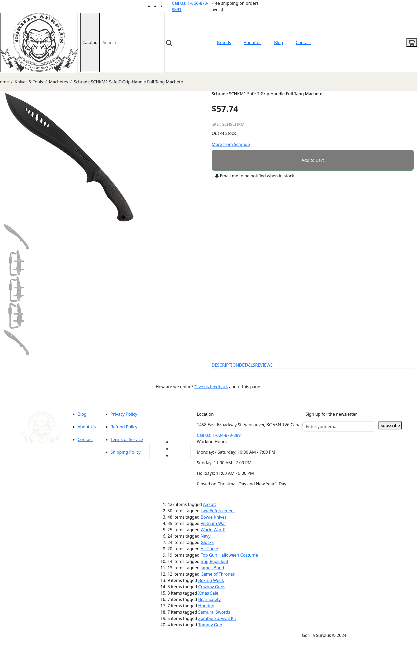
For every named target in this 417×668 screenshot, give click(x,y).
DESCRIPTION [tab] (225, 365)
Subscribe (390, 425)
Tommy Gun (210, 625)
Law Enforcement (218, 511)
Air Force (209, 549)
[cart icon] (411, 42)
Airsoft (209, 504)
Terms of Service (127, 439)
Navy (205, 536)
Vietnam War (213, 523)
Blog (278, 42)
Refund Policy (124, 427)
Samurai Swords (214, 612)
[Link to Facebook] (174, 449)
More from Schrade (231, 144)
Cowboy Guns (211, 587)
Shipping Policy (126, 452)
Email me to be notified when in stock (254, 176)
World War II (213, 530)
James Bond (212, 568)
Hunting (206, 606)
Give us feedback (211, 387)
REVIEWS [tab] (264, 365)
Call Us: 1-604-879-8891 (220, 435)
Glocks (207, 542)
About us (252, 42)
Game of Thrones (218, 574)
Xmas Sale (208, 593)
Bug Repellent (214, 561)
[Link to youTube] (174, 442)
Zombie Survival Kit (217, 618)
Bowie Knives (213, 517)
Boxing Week (211, 580)
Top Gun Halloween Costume (229, 555)
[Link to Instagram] (168, 6)
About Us (87, 427)
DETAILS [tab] (247, 365)
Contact (303, 42)
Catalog (90, 42)
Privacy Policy (124, 414)
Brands (224, 42)
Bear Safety (209, 599)
